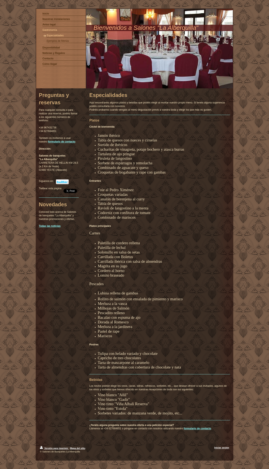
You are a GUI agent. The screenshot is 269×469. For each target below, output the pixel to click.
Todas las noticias (50, 226)
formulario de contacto (197, 428)
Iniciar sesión (221, 447)
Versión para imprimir (54, 448)
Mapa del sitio (77, 448)
